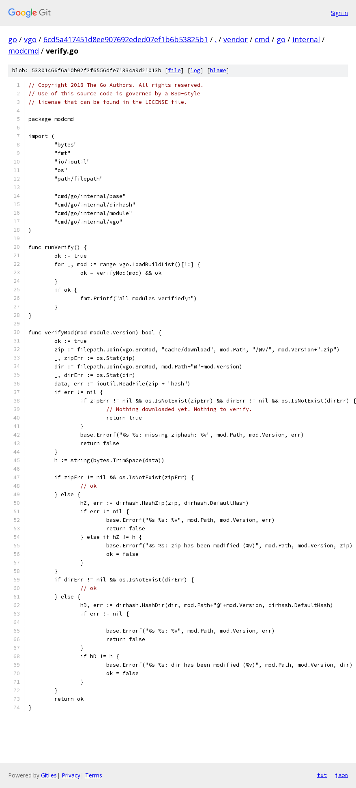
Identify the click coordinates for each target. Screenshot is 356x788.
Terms (93, 775)
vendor (235, 39)
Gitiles (49, 775)
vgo (30, 39)
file (174, 70)
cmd (262, 39)
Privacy (71, 775)
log (195, 70)
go (12, 39)
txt (322, 775)
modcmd (23, 51)
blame (218, 70)
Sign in (339, 13)
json (341, 775)
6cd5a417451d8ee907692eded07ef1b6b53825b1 (125, 39)
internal (306, 39)
